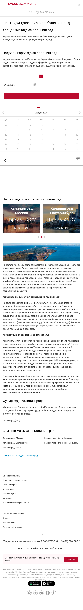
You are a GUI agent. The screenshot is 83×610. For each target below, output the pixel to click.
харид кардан (21, 228)
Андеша (6, 518)
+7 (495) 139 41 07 (55, 548)
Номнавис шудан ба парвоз (15, 480)
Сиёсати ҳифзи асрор (12, 527)
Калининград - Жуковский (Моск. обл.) (61, 443)
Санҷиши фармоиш (11, 476)
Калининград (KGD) (11, 420)
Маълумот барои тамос (13, 514)
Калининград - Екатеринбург (15, 443)
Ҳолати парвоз (9, 489)
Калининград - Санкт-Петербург (58, 438)
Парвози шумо (9, 494)
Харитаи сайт (9, 523)
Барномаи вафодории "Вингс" (16, 503)
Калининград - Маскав (13, 438)
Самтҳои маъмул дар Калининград (20, 455)
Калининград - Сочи (12, 448)
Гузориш (71, 559)
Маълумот (7, 498)
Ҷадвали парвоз (10, 485)
